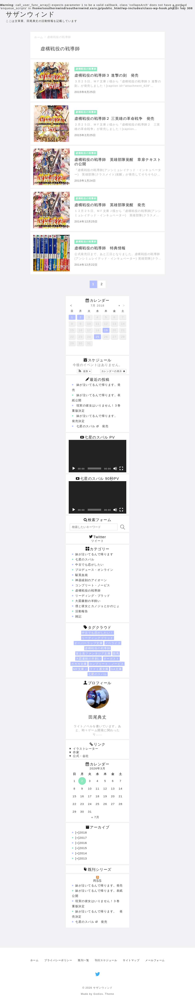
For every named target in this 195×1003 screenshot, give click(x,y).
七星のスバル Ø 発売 (92, 428)
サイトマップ (131, 962)
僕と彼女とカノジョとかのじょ (97, 608)
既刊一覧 (83, 962)
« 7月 (95, 819)
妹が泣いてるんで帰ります (94, 556)
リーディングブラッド (97, 639)
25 (97, 338)
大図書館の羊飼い (88, 602)
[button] (84, 373)
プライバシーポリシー (58, 962)
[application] (97, 458)
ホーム (38, 39)
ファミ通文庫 (99, 671)
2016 (83, 844)
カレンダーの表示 (113, 373)
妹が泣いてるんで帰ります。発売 (99, 887)
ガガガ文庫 (79, 665)
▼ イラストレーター (83, 750)
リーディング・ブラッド (92, 597)
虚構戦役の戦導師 (59, 38)
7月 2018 (97, 307)
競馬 (116, 655)
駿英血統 (81, 576)
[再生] (74, 471)
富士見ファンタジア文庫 (93, 655)
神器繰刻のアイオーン (91, 582)
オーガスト (111, 660)
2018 (83, 834)
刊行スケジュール (106, 962)
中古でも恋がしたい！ (97, 634)
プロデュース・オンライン (94, 571)
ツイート (97, 542)
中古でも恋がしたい (89, 566)
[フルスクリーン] (121, 471)
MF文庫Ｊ (80, 671)
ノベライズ (113, 645)
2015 (83, 850)
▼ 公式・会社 (79, 757)
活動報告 (81, 613)
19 (106, 332)
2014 (83, 855)
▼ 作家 (74, 754)
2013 (83, 860)
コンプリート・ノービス (92, 587)
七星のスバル (84, 561)
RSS (97, 883)
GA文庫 (116, 671)
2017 (83, 839)
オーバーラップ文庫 (88, 645)
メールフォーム (155, 962)
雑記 (78, 618)
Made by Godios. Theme (97, 995)
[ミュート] (115, 471)
